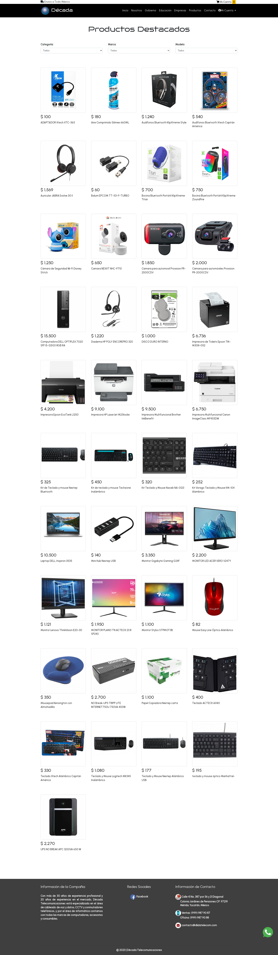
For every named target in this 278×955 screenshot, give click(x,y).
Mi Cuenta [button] (226, 10)
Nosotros (136, 10)
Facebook (139, 896)
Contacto (210, 10)
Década (57, 10)
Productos (195, 10)
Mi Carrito (227, 2)
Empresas (180, 10)
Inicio (125, 10)
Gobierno (150, 10)
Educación (165, 10)
